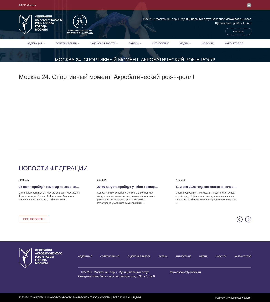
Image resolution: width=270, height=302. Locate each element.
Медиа (184, 43)
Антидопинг (160, 43)
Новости (208, 43)
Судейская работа (103, 43)
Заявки (134, 43)
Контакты (238, 31)
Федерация (34, 43)
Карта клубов (234, 43)
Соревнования (66, 43)
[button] (240, 219)
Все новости (33, 219)
